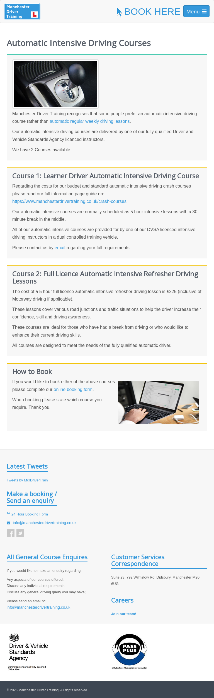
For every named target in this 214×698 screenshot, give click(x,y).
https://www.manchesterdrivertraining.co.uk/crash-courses (69, 201)
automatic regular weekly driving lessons (90, 121)
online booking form (73, 389)
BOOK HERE (148, 11)
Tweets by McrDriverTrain (27, 480)
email (60, 247)
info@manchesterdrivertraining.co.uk (44, 522)
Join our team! (123, 614)
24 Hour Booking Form (29, 514)
